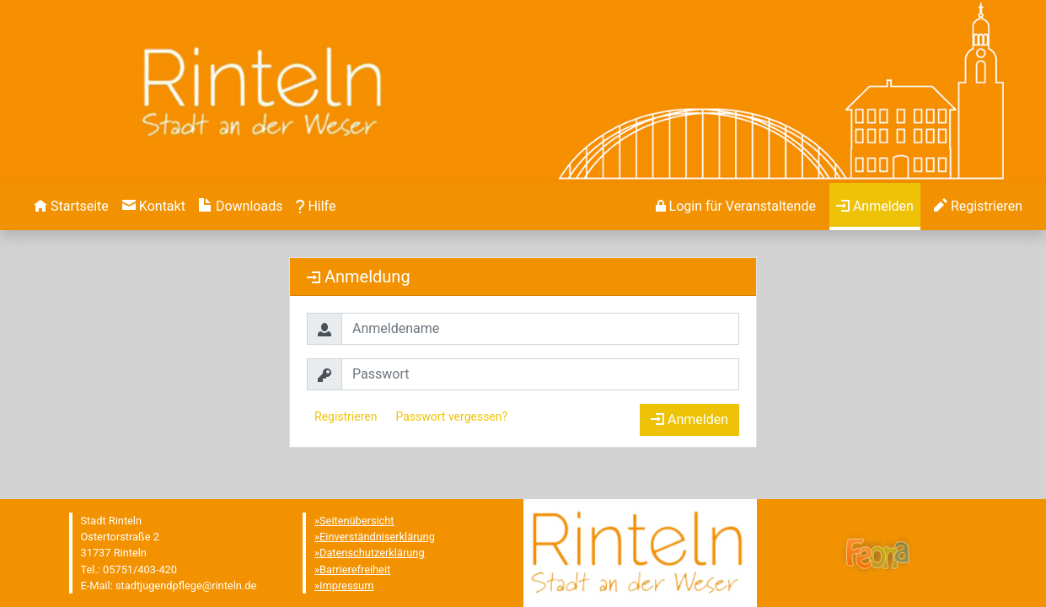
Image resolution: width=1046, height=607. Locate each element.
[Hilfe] (315, 206)
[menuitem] (71, 206)
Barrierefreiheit (354, 569)
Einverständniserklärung (377, 536)
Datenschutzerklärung (372, 552)
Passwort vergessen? (451, 416)
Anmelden (689, 419)
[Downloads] (240, 206)
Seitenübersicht (356, 520)
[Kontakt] (153, 206)
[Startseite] (71, 206)
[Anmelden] (736, 206)
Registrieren (345, 416)
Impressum (346, 585)
